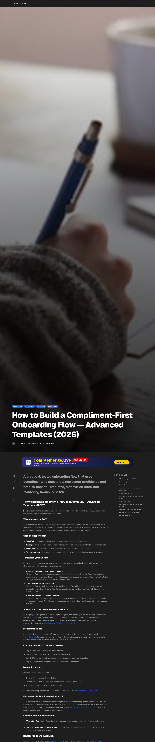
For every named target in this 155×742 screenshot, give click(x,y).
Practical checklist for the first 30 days (131, 497)
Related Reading (125, 515)
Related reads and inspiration (129, 512)
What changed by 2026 (127, 479)
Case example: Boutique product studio (130, 505)
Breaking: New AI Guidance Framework (59, 623)
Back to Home (19, 3)
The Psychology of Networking (81, 707)
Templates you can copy (128, 485)
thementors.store (30, 637)
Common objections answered (130, 509)
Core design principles (127, 482)
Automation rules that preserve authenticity (130, 489)
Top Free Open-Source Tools (85, 691)
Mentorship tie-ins (125, 493)
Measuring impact (125, 501)
